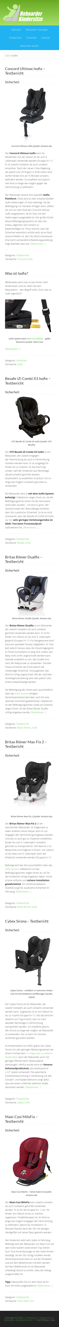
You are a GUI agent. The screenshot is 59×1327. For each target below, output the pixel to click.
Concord (21, 259)
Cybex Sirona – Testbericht (27, 921)
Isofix (30, 259)
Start (7, 55)
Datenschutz (46, 1317)
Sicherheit (21, 360)
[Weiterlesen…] (38, 243)
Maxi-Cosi (29, 1301)
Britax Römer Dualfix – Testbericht (23, 559)
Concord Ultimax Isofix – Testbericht (25, 70)
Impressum (31, 1317)
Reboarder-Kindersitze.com (18, 1320)
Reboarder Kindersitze (23, 12)
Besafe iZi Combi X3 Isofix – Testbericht (27, 380)
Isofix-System (21, 693)
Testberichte (22, 255)
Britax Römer (24, 727)
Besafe (20, 542)
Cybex (20, 1102)
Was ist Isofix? (16, 273)
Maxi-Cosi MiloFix (35, 338)
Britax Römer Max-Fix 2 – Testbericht (26, 744)
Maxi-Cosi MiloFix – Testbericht (21, 1118)
